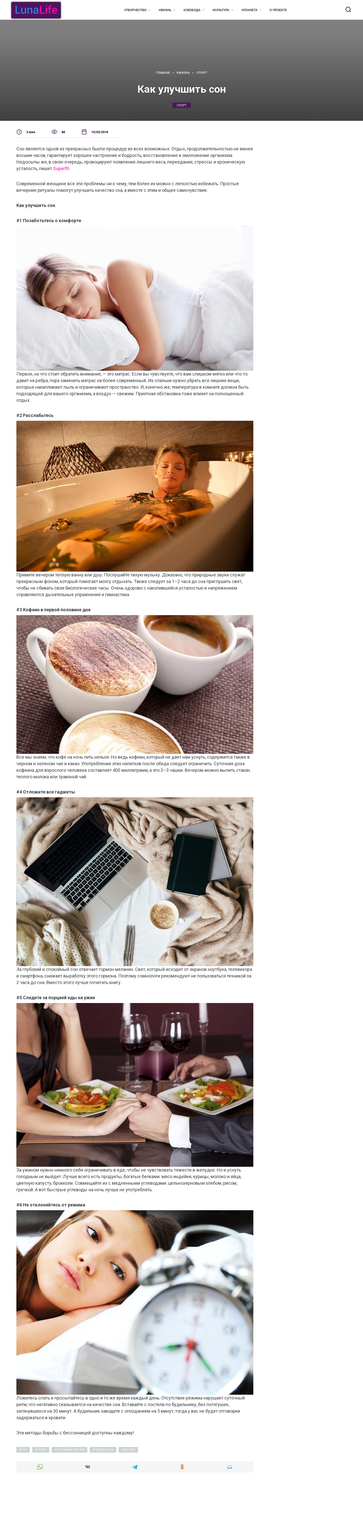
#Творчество (135, 10)
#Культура (221, 10)
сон (24, 1450)
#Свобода (192, 10)
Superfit (61, 168)
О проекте (278, 10)
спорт (182, 105)
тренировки (104, 1450)
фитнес (129, 1450)
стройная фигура (70, 1450)
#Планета (249, 10)
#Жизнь (165, 10)
